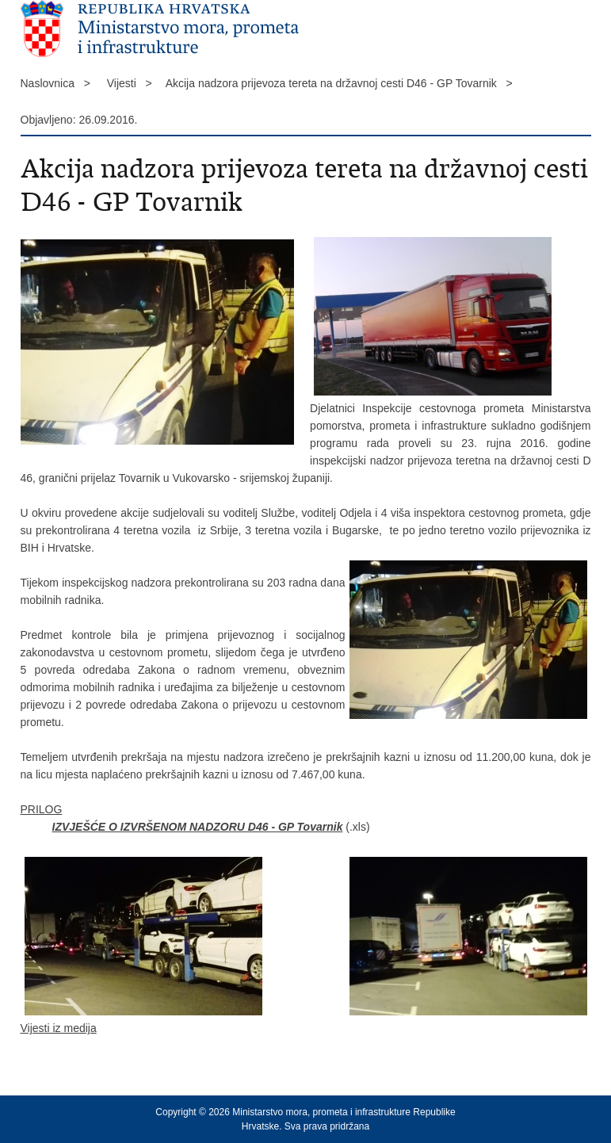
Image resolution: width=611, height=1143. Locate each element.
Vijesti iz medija (59, 1028)
